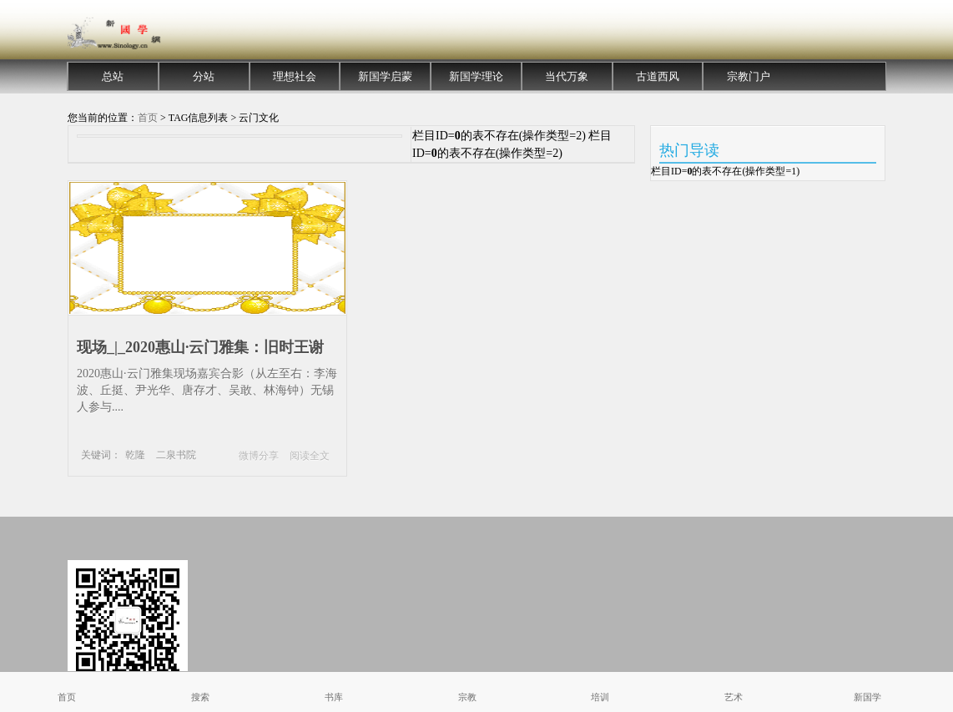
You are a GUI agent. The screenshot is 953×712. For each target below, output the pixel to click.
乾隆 (135, 455)
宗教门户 (748, 76)
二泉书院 (176, 455)
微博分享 (259, 456)
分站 (203, 76)
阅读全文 (310, 456)
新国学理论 (476, 76)
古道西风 (657, 76)
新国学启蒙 (385, 76)
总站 (113, 76)
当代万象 (566, 76)
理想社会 (294, 76)
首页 (148, 118)
